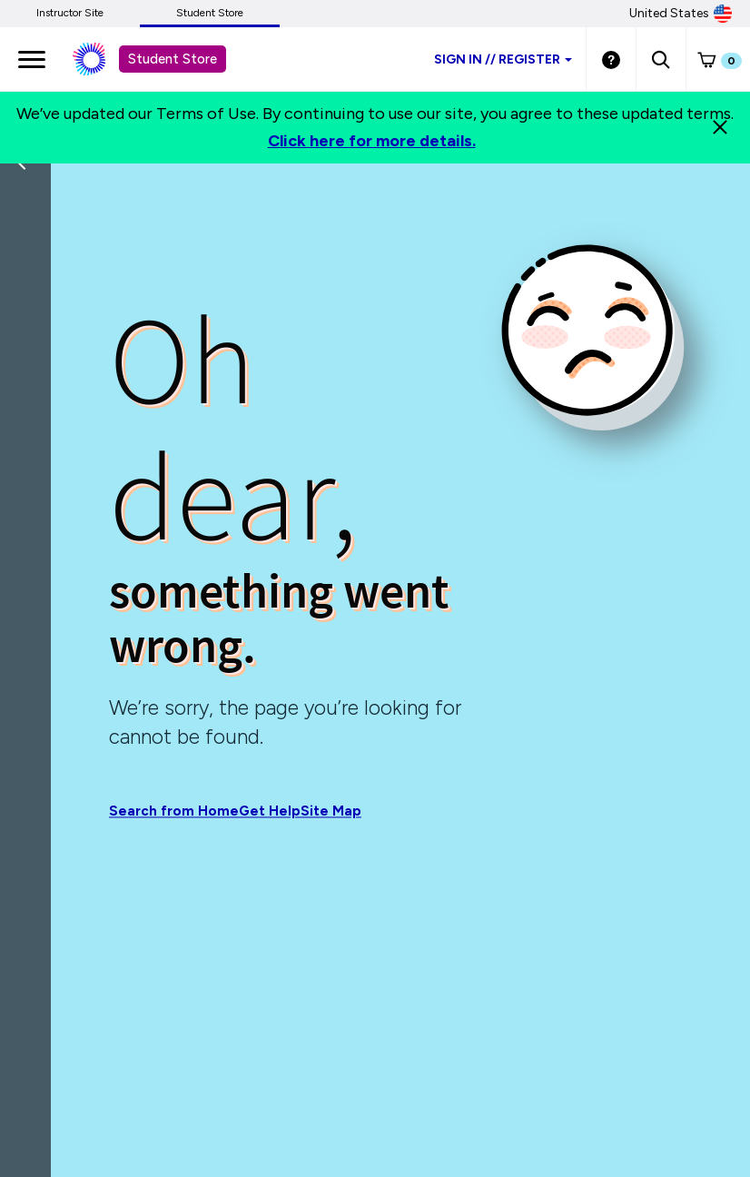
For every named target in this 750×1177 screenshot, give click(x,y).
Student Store (209, 12)
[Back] (30, 281)
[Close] (720, 127)
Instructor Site (70, 12)
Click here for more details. (372, 141)
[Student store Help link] (611, 59)
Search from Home (174, 812)
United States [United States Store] (680, 14)
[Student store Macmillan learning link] (102, 59)
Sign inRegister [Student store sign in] (503, 59)
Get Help (270, 812)
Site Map (331, 812)
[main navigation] (32, 59)
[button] (661, 59)
